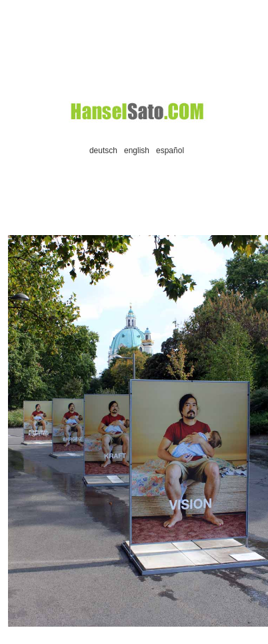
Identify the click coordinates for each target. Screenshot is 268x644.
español (170, 150)
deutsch (103, 150)
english (136, 150)
